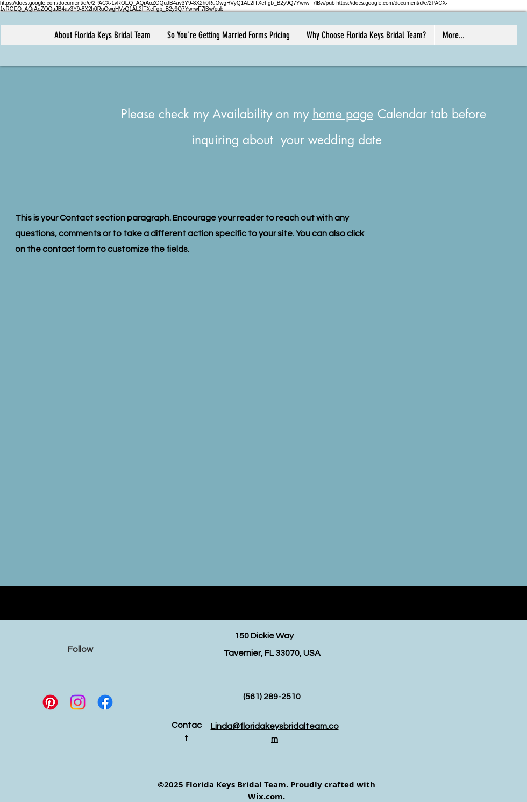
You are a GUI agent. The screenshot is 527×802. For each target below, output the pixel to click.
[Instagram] (78, 702)
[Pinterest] (50, 702)
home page (342, 114)
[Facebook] (105, 702)
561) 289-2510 (273, 696)
